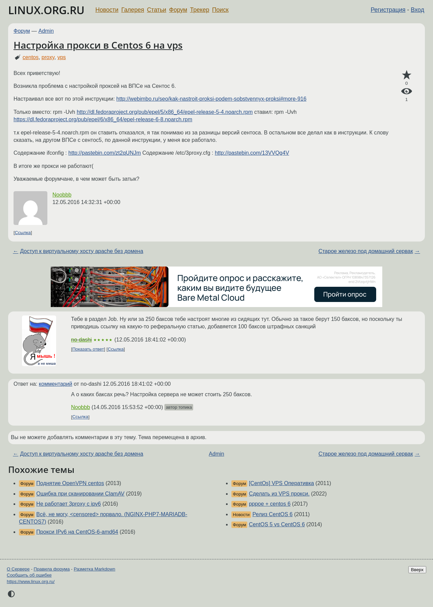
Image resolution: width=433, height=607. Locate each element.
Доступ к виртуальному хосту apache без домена (81, 251)
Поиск (220, 9)
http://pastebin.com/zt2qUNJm (104, 153)
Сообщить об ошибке (29, 575)
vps (62, 57)
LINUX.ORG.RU (46, 10)
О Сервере (18, 569)
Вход (417, 9)
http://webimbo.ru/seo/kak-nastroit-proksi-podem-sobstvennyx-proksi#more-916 (211, 99)
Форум (178, 9)
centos (31, 57)
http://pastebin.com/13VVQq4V (252, 153)
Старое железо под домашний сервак (365, 251)
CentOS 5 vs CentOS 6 (277, 524)
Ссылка (23, 232)
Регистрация (388, 9)
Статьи (156, 9)
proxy (48, 57)
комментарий (55, 384)
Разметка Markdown (94, 569)
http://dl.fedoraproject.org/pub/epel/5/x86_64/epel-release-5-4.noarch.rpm (165, 112)
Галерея (132, 9)
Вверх (417, 569)
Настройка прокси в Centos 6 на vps (98, 45)
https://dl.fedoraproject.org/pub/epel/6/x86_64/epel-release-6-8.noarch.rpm (103, 119)
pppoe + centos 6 (270, 504)
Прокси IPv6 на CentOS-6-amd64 (77, 532)
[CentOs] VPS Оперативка (281, 483)
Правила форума (52, 569)
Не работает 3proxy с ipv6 (68, 504)
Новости (106, 9)
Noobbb (61, 195)
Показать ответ (88, 349)
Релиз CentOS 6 (272, 514)
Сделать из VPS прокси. (279, 494)
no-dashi (81, 340)
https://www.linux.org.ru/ (30, 581)
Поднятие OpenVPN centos (70, 483)
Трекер (199, 9)
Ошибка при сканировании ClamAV (80, 494)
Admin (46, 31)
